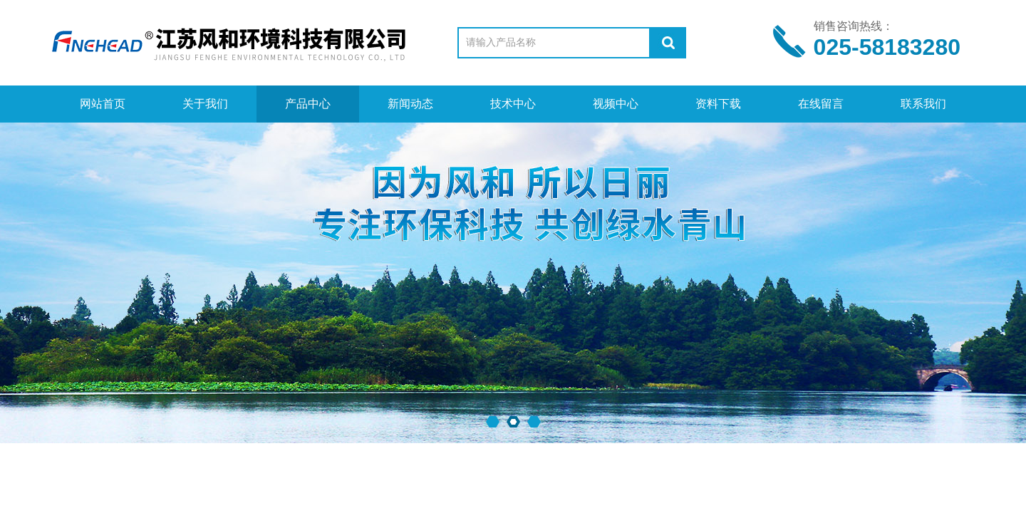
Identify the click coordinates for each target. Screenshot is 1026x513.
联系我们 (923, 104)
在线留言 (821, 104)
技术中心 (513, 104)
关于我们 (205, 104)
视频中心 (615, 104)
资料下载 (718, 104)
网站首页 (102, 104)
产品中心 (308, 104)
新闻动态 (410, 104)
